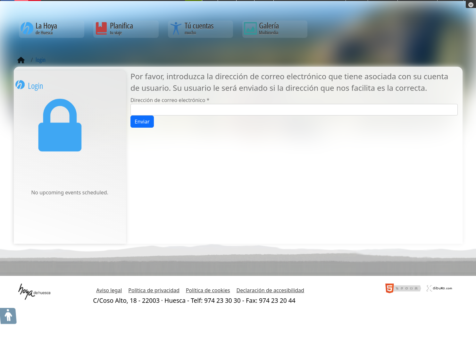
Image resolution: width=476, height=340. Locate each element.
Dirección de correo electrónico (169, 100)
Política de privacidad (154, 290)
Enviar (142, 121)
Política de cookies (208, 290)
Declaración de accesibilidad (270, 290)
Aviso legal (109, 290)
